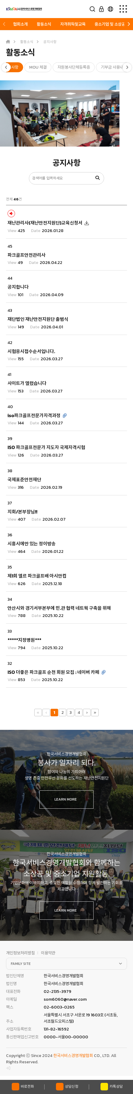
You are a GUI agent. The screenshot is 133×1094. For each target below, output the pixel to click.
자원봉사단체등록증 (73, 67)
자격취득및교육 (72, 24)
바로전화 (23, 1086)
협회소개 (20, 24)
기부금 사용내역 (114, 67)
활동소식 (44, 24)
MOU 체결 (38, 67)
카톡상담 (112, 1086)
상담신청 (67, 1086)
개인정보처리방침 (20, 953)
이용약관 (48, 953)
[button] (4, 24)
